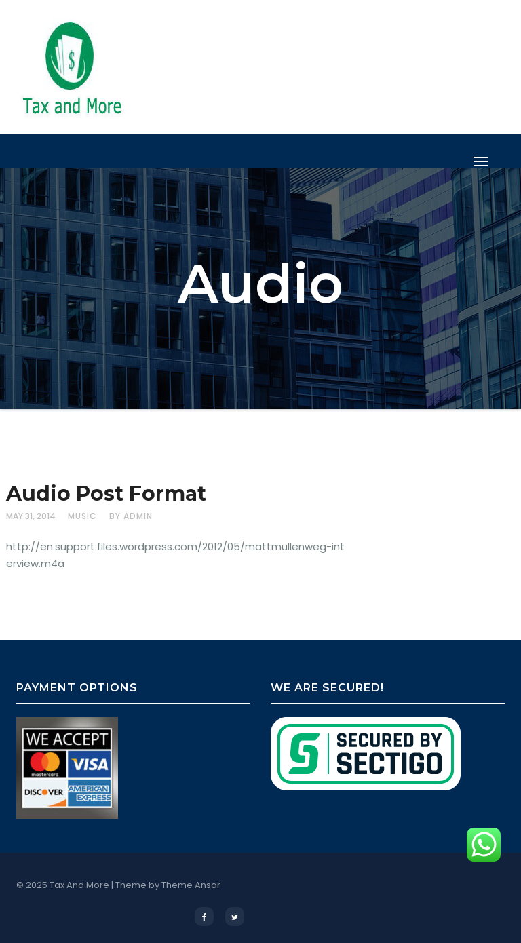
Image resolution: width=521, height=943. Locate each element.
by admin (131, 516)
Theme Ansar (190, 885)
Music (82, 516)
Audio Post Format (106, 493)
